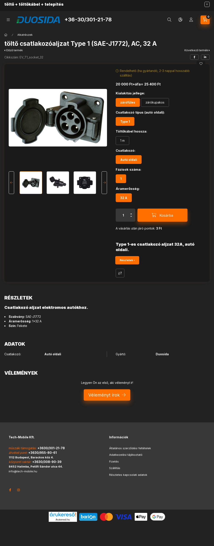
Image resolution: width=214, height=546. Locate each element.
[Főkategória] (5, 35)
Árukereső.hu (63, 519)
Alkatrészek (25, 34)
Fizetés (114, 461)
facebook (10, 490)
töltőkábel (29, 4)
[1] (121, 178)
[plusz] (131, 214)
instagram (18, 490)
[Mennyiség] (123, 215)
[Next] (104, 182)
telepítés (54, 4)
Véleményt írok (104, 395)
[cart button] (205, 19)
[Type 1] (125, 121)
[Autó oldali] (129, 159)
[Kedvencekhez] (201, 63)
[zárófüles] (128, 102)
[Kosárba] (162, 215)
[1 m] (122, 140)
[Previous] (11, 182)
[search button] (169, 19)
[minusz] (131, 216)
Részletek (126, 260)
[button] (58, 117)
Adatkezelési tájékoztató (125, 454)
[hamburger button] (8, 20)
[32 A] (124, 197)
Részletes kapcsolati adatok (128, 474)
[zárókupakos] (155, 102)
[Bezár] (207, 4)
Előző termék (14, 50)
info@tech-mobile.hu (23, 471)
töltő (9, 4)
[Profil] (191, 19)
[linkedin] (205, 57)
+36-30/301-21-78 (88, 19)
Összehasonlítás (120, 273)
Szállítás (114, 468)
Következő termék (196, 50)
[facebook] (194, 57)
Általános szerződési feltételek (130, 448)
